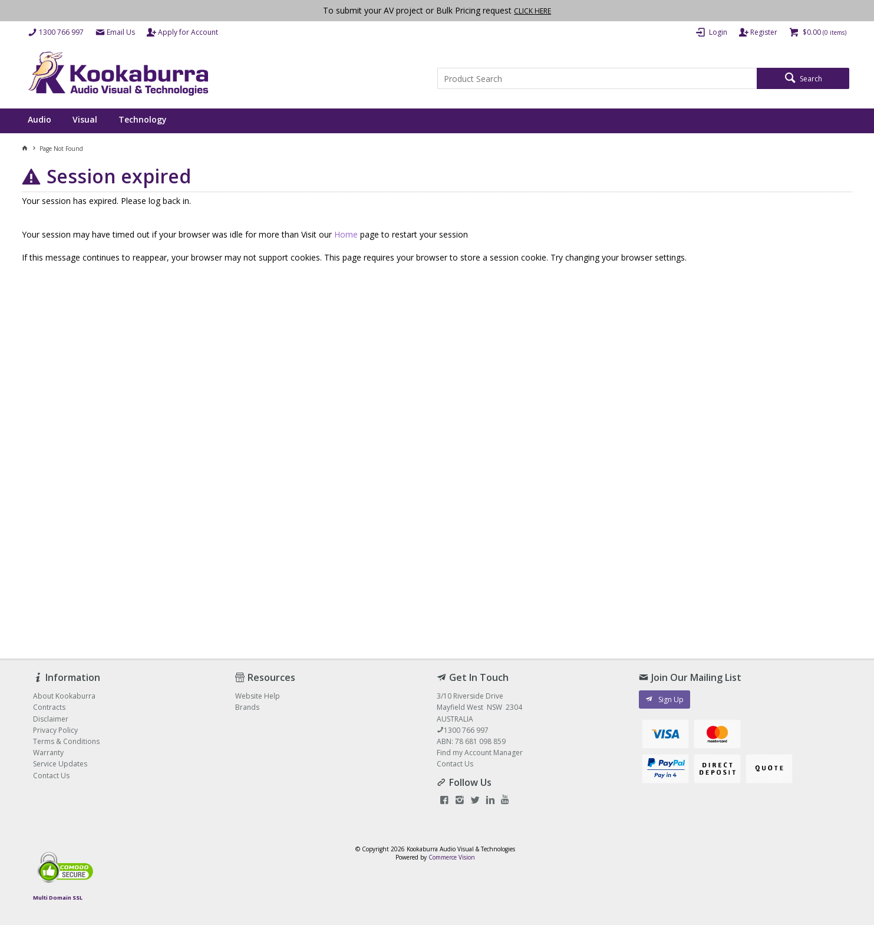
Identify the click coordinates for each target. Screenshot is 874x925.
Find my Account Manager (480, 753)
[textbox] (597, 78)
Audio (39, 119)
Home (346, 234)
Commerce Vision (451, 857)
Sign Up (671, 699)
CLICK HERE (532, 11)
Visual (84, 119)
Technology (142, 119)
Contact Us (455, 764)
